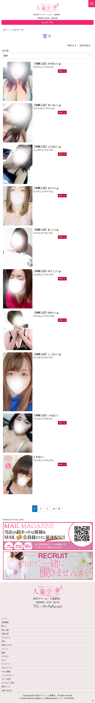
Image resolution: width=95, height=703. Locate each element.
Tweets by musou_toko (13, 519)
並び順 (5, 50)
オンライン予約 (8, 683)
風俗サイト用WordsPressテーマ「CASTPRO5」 (55, 698)
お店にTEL (47, 22)
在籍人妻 (5, 634)
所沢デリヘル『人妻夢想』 (46, 695)
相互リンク (6, 687)
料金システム (7, 645)
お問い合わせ (7, 690)
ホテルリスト (7, 668)
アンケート (6, 664)
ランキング (6, 637)
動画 (3, 653)
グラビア (5, 656)
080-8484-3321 (52, 606)
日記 (3, 641)
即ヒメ (4, 626)
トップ (4, 619)
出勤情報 (5, 622)
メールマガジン (8, 675)
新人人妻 (5, 630)
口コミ (4, 660)
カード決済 (6, 679)
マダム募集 (6, 672)
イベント (5, 649)
